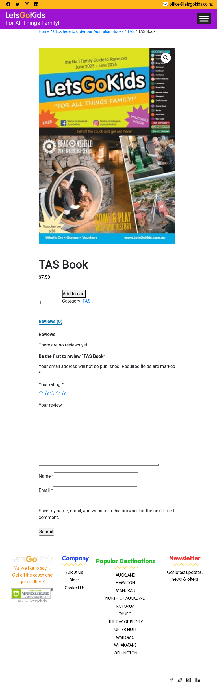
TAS (130, 31)
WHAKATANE (125, 645)
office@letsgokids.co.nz (191, 4)
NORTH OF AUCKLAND (125, 598)
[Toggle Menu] (204, 18)
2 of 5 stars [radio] (46, 392)
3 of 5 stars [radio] (52, 392)
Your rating (51, 384)
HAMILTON (125, 583)
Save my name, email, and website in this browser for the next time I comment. (106, 514)
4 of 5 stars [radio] (58, 392)
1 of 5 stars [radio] (41, 392)
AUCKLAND (126, 575)
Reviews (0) (50, 321)
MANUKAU (125, 591)
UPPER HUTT (125, 630)
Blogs (75, 580)
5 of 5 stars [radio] (63, 392)
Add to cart (74, 293)
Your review (52, 405)
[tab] (50, 321)
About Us (74, 572)
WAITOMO (125, 637)
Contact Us (75, 588)
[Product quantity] (49, 298)
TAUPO (125, 614)
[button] (166, 58)
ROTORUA (125, 606)
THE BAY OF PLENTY (125, 622)
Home (44, 31)
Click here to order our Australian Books (88, 31)
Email (46, 490)
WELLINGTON (125, 653)
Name (46, 476)
